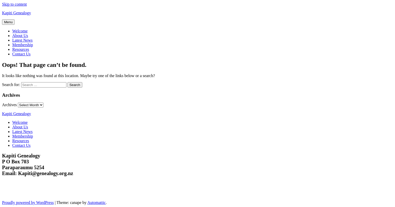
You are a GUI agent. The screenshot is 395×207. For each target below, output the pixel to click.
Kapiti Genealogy (16, 13)
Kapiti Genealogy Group (35, 195)
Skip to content (14, 4)
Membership (22, 45)
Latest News (22, 40)
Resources (20, 49)
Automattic (96, 202)
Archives (9, 105)
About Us (20, 35)
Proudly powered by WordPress (28, 202)
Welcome (20, 31)
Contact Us (21, 54)
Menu (8, 22)
